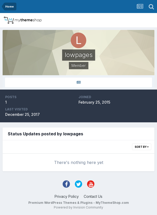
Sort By (142, 146)
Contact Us (93, 196)
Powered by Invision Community (78, 207)
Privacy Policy (67, 196)
